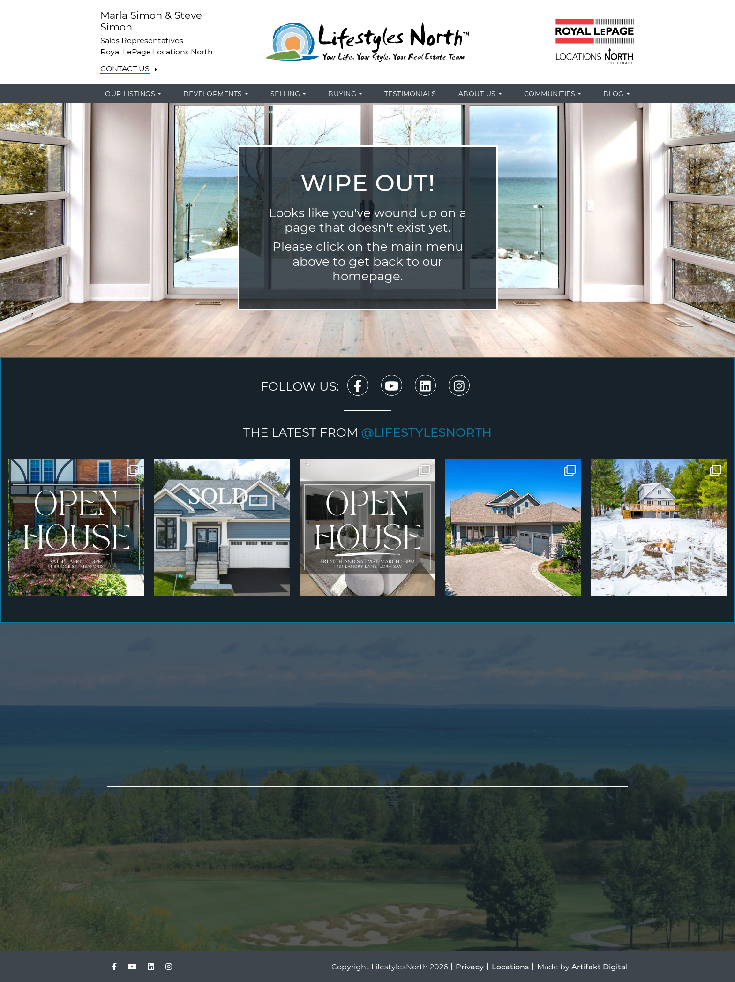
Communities (550, 93)
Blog (613, 93)
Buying (342, 93)
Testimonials (410, 93)
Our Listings (130, 93)
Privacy (470, 966)
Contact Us (125, 68)
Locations (510, 966)
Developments (212, 93)
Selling (285, 93)
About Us (477, 93)
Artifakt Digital (599, 966)
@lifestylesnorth (426, 432)
